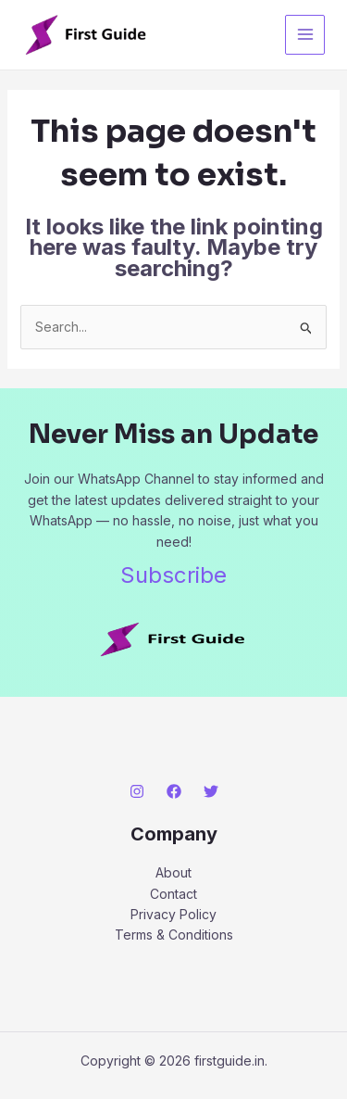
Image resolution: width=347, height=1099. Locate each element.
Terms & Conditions (174, 934)
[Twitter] (211, 791)
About (173, 872)
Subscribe (173, 575)
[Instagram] (137, 791)
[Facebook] (174, 791)
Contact (173, 894)
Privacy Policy (173, 914)
